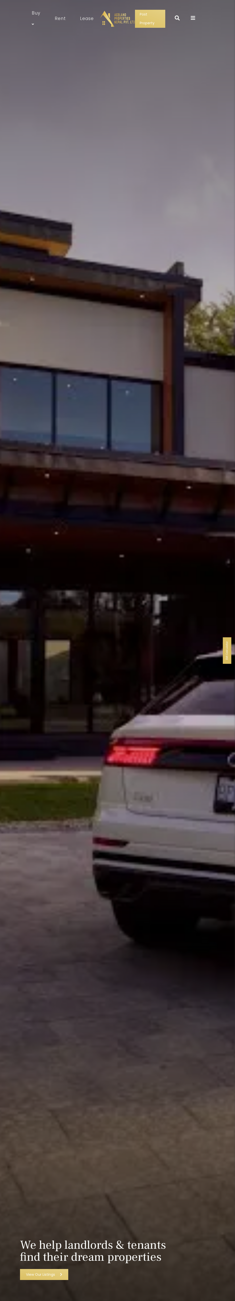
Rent (60, 19)
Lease (87, 19)
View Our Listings (44, 1274)
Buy (36, 18)
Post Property (147, 19)
